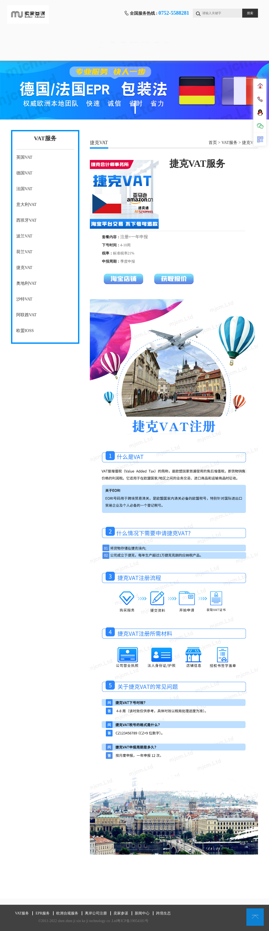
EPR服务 (99, 37)
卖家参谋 (203, 37)
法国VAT (24, 188)
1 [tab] (135, 107)
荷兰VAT (24, 251)
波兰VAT (24, 236)
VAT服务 (63, 37)
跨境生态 (28, 52)
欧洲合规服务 (133, 37)
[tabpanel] (134, 90)
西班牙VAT (26, 220)
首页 (28, 37)
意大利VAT (26, 204)
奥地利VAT (26, 283)
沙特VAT (24, 299)
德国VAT (24, 173)
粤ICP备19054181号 (132, 921)
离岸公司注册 (168, 37)
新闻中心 (238, 37)
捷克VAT (24, 267)
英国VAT (24, 157)
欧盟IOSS (25, 330)
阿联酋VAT (26, 315)
